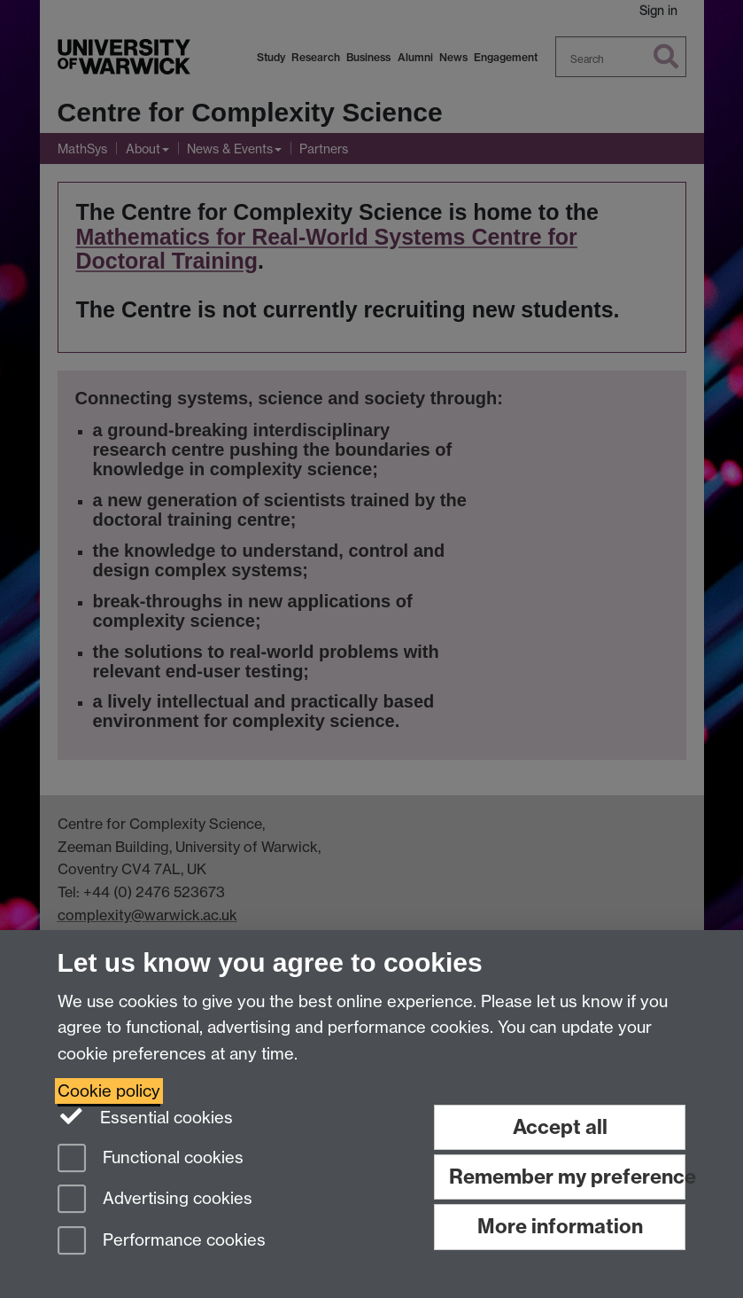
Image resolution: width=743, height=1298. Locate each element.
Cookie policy (109, 1091)
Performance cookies (162, 1241)
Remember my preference (567, 1176)
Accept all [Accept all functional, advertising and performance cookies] (560, 1126)
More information (560, 1226)
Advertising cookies (155, 1200)
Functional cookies (151, 1159)
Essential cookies (146, 1116)
